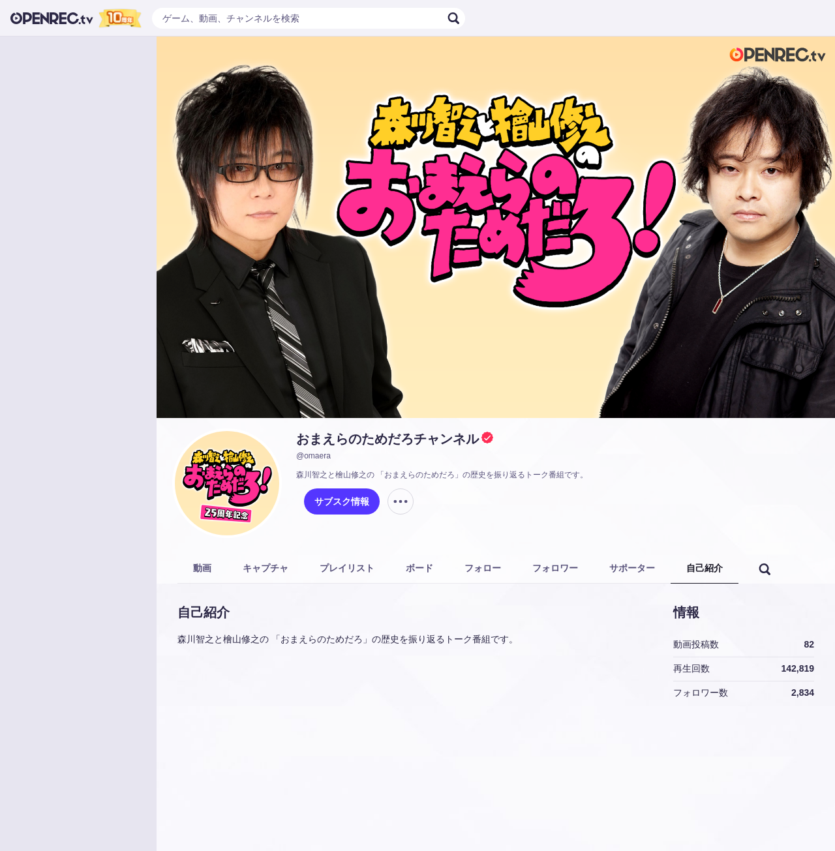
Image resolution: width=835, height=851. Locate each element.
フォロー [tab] (482, 568)
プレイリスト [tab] (347, 568)
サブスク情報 (341, 501)
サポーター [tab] (632, 568)
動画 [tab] (202, 568)
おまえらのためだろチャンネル (387, 439)
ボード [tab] (419, 568)
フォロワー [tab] (555, 568)
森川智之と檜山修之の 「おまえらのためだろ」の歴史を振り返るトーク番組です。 (442, 474)
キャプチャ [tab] (265, 568)
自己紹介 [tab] (704, 568)
